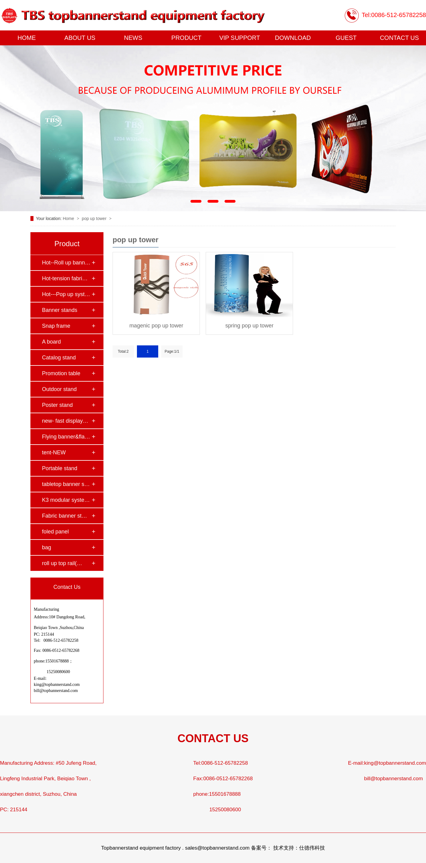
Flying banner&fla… (66, 437)
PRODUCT (186, 37)
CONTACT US (399, 37)
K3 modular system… (66, 500)
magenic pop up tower (156, 326)
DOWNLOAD (293, 37)
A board (51, 342)
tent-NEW (54, 452)
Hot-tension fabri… (65, 278)
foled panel (55, 532)
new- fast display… (65, 421)
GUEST (346, 37)
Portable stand (59, 468)
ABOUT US (80, 37)
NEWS (133, 37)
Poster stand (57, 405)
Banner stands (59, 310)
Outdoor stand (59, 389)
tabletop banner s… (66, 484)
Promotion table (61, 373)
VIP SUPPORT (239, 37)
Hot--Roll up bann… (66, 263)
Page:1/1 (172, 351)
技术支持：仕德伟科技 (299, 848)
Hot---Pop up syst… (66, 294)
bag (46, 547)
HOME (27, 37)
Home (69, 218)
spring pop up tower (249, 326)
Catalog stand (59, 358)
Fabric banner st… (64, 516)
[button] (195, 201)
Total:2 (123, 351)
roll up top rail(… (62, 563)
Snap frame (56, 326)
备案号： (261, 848)
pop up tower (95, 218)
